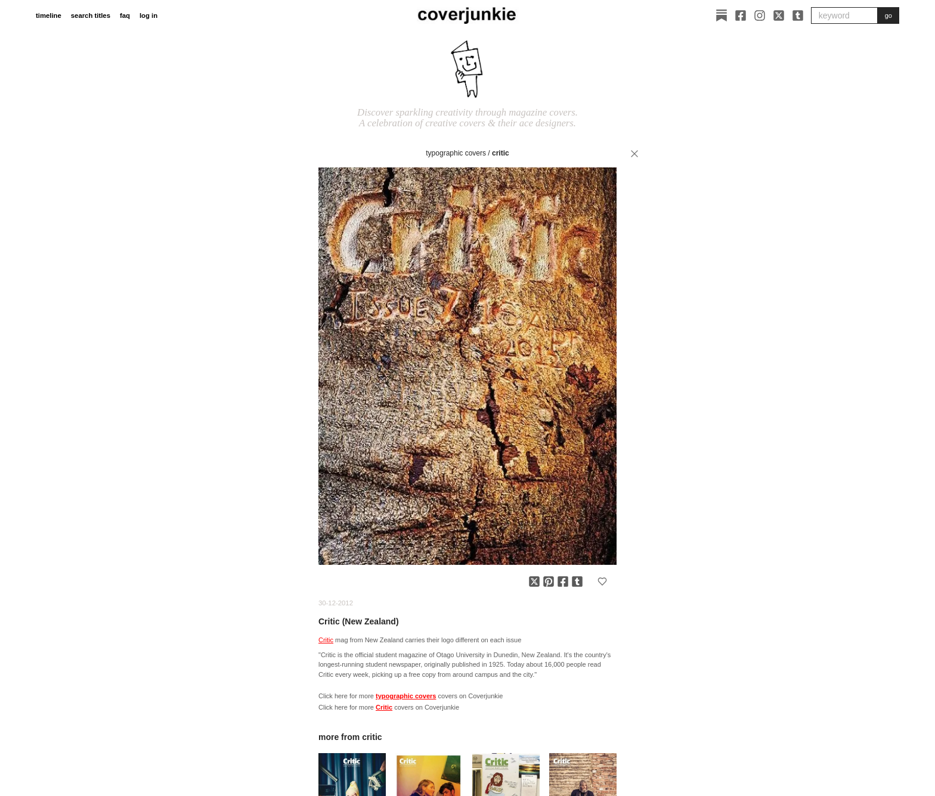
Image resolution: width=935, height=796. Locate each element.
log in (148, 15)
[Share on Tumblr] (577, 581)
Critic (500, 153)
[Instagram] (760, 15)
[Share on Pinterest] (549, 581)
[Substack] (721, 15)
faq (125, 15)
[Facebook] (741, 15)
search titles (90, 15)
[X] (779, 15)
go (888, 15)
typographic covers (456, 153)
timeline (48, 15)
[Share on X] (534, 581)
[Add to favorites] (602, 581)
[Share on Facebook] (563, 581)
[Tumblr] (798, 15)
